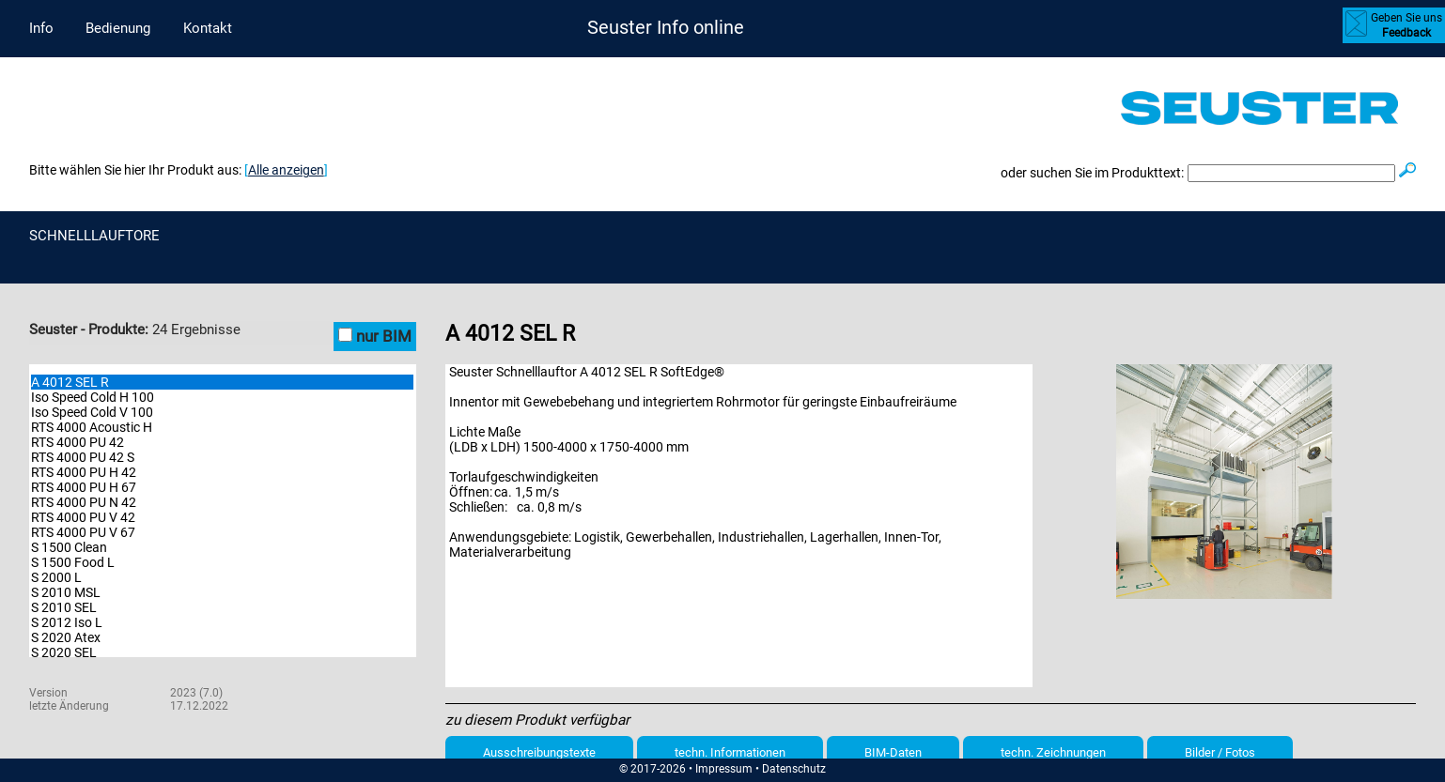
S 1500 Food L (73, 562)
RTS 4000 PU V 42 (83, 517)
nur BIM (384, 336)
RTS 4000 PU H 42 (83, 472)
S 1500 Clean (69, 547)
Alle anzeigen (286, 169)
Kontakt (207, 28)
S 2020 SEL (64, 652)
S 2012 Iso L (66, 622)
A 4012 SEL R (70, 382)
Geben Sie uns (1406, 24)
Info (41, 28)
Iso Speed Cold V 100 (92, 412)
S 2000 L (56, 577)
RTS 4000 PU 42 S (82, 457)
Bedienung (117, 28)
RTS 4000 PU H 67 (83, 487)
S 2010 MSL (66, 592)
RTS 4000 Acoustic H (91, 427)
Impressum (724, 768)
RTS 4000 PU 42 (77, 442)
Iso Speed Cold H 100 (92, 397)
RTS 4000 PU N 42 (83, 502)
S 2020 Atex (66, 637)
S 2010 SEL (64, 607)
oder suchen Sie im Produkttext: (1092, 172)
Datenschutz (794, 768)
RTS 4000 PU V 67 (83, 532)
